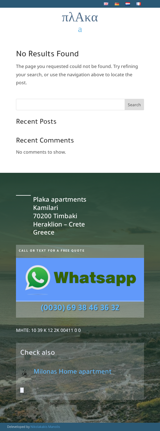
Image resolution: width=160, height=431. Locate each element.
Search (134, 104)
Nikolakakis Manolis (45, 426)
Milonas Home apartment (73, 372)
